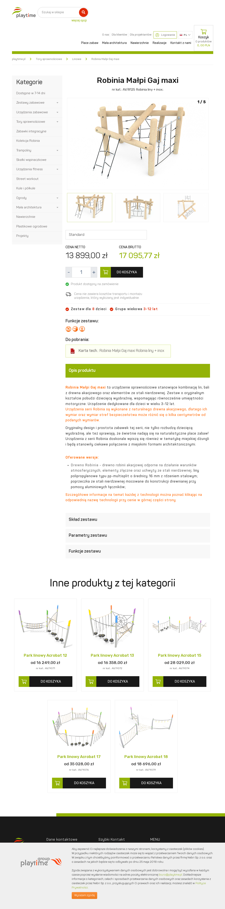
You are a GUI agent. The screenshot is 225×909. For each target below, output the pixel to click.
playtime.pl (18, 59)
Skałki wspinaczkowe (31, 160)
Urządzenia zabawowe (32, 112)
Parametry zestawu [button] (138, 536)
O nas (105, 34)
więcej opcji (79, 20)
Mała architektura (114, 43)
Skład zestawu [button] (138, 520)
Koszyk (203, 38)
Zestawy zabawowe (30, 103)
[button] (57, 102)
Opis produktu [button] (138, 371)
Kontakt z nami (180, 43)
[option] (138, 144)
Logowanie (165, 35)
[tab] (138, 371)
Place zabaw (89, 43)
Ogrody (21, 198)
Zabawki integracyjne (31, 131)
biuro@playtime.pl (170, 874)
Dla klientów (119, 34)
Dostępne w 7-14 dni (30, 93)
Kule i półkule (25, 188)
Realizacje (160, 43)
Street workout (27, 179)
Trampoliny (23, 150)
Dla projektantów (141, 34)
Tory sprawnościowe (49, 59)
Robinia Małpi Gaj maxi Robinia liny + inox (121, 351)
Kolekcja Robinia (28, 141)
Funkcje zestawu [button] (138, 551)
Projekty (22, 236)
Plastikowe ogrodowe (31, 226)
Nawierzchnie (140, 43)
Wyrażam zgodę (84, 895)
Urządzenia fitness (29, 169)
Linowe (76, 59)
